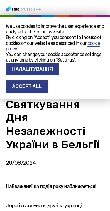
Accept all (27, 86)
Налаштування (32, 69)
